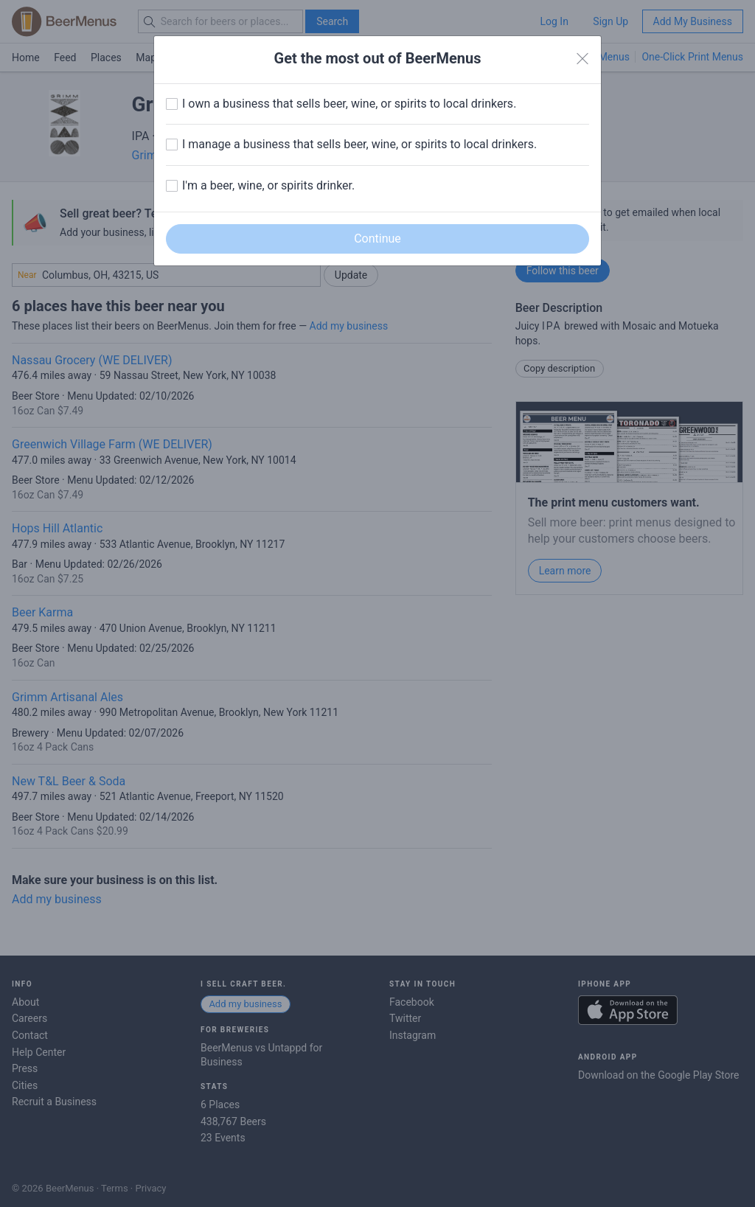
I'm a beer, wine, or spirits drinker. (268, 185)
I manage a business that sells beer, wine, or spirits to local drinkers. (359, 144)
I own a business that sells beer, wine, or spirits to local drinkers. (349, 104)
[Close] (582, 59)
